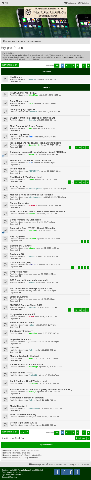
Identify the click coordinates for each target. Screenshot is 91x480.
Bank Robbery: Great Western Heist (28, 381)
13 (84, 310)
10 (80, 148)
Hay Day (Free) (17, 236)
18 (80, 182)
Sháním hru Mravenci (21, 246)
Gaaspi (32, 79)
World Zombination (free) (23, 414)
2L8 (30, 163)
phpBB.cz (17, 472)
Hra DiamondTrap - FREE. (23, 93)
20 (88, 182)
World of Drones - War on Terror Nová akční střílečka (37, 211)
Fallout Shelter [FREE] (21, 372)
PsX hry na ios (17, 186)
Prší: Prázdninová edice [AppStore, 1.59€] (31, 288)
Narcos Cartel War (19, 203)
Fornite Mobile (17, 168)
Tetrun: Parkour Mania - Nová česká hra (30, 160)
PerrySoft (33, 383)
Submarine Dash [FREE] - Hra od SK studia (32, 228)
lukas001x (33, 112)
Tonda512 (33, 375)
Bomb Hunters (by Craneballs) (26, 219)
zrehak (31, 179)
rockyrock (32, 417)
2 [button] (66, 65)
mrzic (31, 137)
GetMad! (14, 347)
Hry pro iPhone (12, 48)
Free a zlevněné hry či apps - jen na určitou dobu (35, 143)
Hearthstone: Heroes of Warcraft (27, 397)
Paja (30, 128)
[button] (56, 66)
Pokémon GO (17, 254)
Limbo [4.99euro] (19, 297)
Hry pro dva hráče (19, 272)
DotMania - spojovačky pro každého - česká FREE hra (38, 152)
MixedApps (33, 95)
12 (88, 148)
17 (76, 182)
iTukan (31, 317)
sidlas (31, 325)
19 (84, 182)
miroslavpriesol (35, 189)
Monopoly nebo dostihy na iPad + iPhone (31, 194)
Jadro (31, 350)
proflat (8, 475)
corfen (31, 425)
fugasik (32, 307)
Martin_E (32, 392)
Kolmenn (32, 239)
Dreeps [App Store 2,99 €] (23, 422)
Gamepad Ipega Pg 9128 (22, 109)
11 (84, 148)
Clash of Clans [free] (20, 262)
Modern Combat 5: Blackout (24, 356)
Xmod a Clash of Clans (22, 322)
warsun (32, 214)
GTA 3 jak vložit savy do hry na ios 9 (28, 280)
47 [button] (84, 65)
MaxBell (32, 282)
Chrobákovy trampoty (21, 331)
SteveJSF (33, 265)
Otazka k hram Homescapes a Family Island (32, 118)
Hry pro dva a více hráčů (22, 314)
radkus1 (32, 256)
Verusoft (32, 230)
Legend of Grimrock (20, 339)
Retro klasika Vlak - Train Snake (26, 364)
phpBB (13, 470)
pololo (31, 358)
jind (30, 222)
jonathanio (33, 342)
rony (30, 274)
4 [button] (73, 65)
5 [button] (77, 65)
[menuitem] (5, 3)
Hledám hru (16, 77)
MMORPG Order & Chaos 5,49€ (26, 305)
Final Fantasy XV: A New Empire (26, 126)
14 (88, 310)
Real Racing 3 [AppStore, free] (26, 177)
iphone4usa (34, 408)
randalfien (33, 333)
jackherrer (33, 205)
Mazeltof (18, 475)
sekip (31, 103)
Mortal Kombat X (18, 406)
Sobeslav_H (34, 145)
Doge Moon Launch (20, 101)
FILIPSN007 (34, 171)
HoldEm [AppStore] (20, 134)
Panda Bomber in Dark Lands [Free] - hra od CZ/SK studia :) (41, 389)
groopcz (32, 154)
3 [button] (70, 65)
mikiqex (32, 248)
